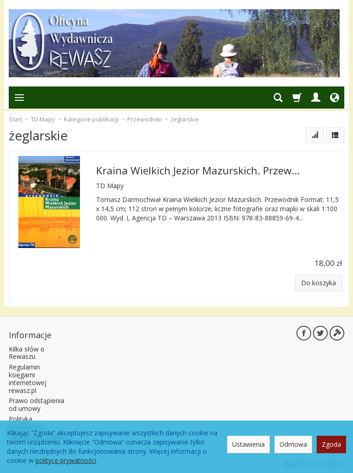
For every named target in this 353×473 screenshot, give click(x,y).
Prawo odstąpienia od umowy (36, 404)
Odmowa (293, 444)
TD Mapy (110, 185)
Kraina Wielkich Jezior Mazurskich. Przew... (198, 170)
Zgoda (331, 444)
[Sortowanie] (315, 135)
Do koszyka (318, 282)
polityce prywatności (65, 460)
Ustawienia (248, 444)
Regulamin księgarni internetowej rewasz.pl (27, 378)
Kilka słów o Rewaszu (27, 353)
